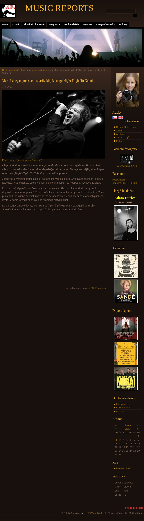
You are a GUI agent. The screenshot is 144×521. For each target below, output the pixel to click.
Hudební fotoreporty (126, 127)
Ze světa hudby (39, 70)
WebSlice (95, 513)
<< (116, 425)
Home (5, 24)
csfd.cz (119, 411)
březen (127, 425)
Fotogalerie (54, 24)
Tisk (104, 513)
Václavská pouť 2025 (127, 166)
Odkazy (123, 24)
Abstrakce (121, 134)
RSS (87, 513)
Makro (119, 141)
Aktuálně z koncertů (33, 24)
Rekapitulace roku (105, 24)
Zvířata (119, 130)
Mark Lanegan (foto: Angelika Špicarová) (22, 160)
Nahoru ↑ (138, 513)
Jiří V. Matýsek (98, 288)
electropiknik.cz (123, 407)
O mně (15, 24)
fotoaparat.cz (122, 404)
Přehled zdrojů (123, 468)
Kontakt (87, 24)
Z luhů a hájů (122, 137)
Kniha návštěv (71, 24)
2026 (127, 429)
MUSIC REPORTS (59, 8)
